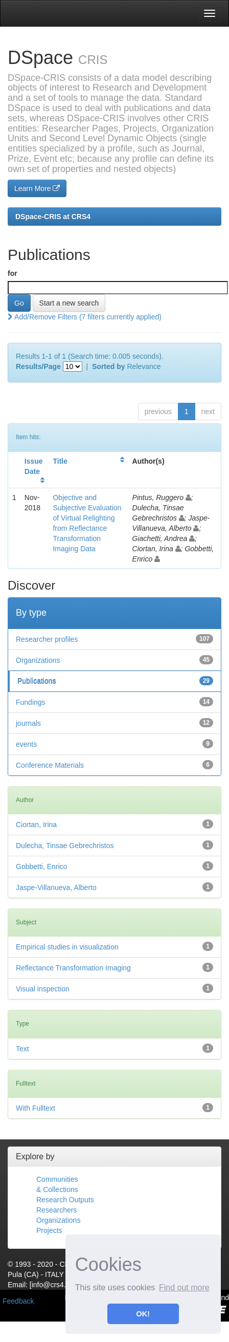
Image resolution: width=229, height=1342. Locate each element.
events (26, 744)
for (12, 273)
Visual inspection (43, 989)
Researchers (56, 1210)
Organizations (38, 660)
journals (28, 723)
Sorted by (108, 366)
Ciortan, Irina (36, 824)
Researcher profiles (47, 639)
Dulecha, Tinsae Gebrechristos (64, 845)
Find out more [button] (184, 1287)
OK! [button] (143, 1314)
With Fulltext (35, 1108)
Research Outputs (65, 1200)
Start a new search (69, 303)
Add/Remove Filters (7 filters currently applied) (85, 317)
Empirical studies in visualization (67, 947)
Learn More (37, 188)
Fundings (30, 702)
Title (60, 461)
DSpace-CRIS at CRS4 (52, 216)
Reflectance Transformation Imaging (73, 968)
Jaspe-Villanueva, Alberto (56, 887)
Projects (49, 1230)
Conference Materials (50, 765)
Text (22, 1049)
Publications (36, 681)
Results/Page (38, 366)
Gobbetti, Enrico (41, 866)
